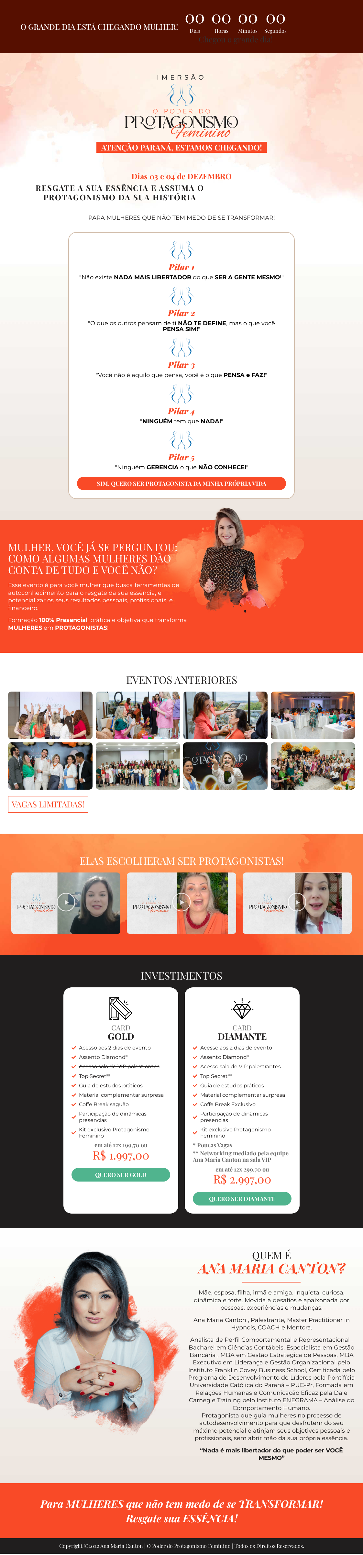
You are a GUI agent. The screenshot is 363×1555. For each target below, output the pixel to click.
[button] (66, 904)
